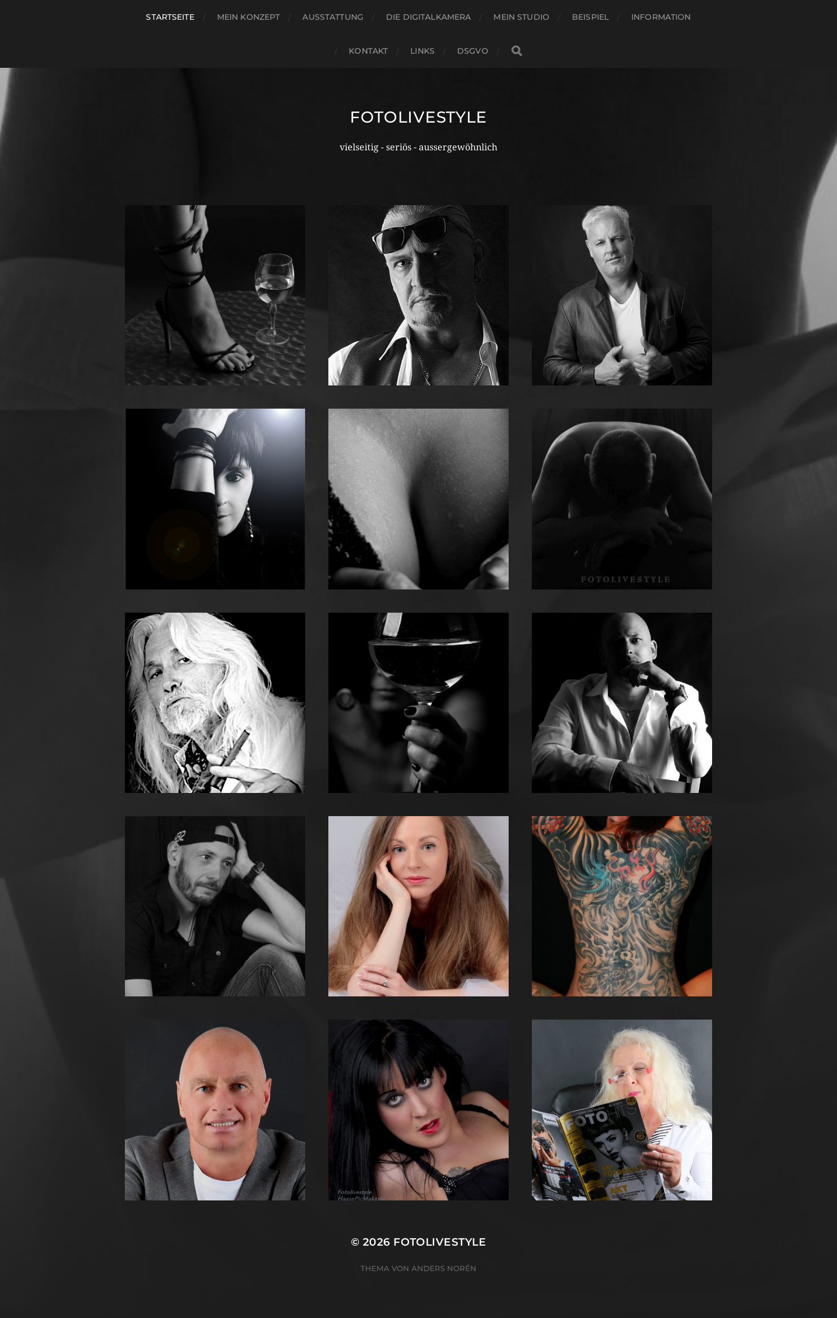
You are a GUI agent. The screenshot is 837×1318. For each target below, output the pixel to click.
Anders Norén (443, 1268)
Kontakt (368, 51)
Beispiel (590, 17)
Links (422, 51)
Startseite (170, 17)
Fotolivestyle (418, 117)
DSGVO (472, 51)
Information (661, 17)
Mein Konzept (248, 17)
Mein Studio (521, 17)
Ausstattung (332, 17)
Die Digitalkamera (428, 17)
